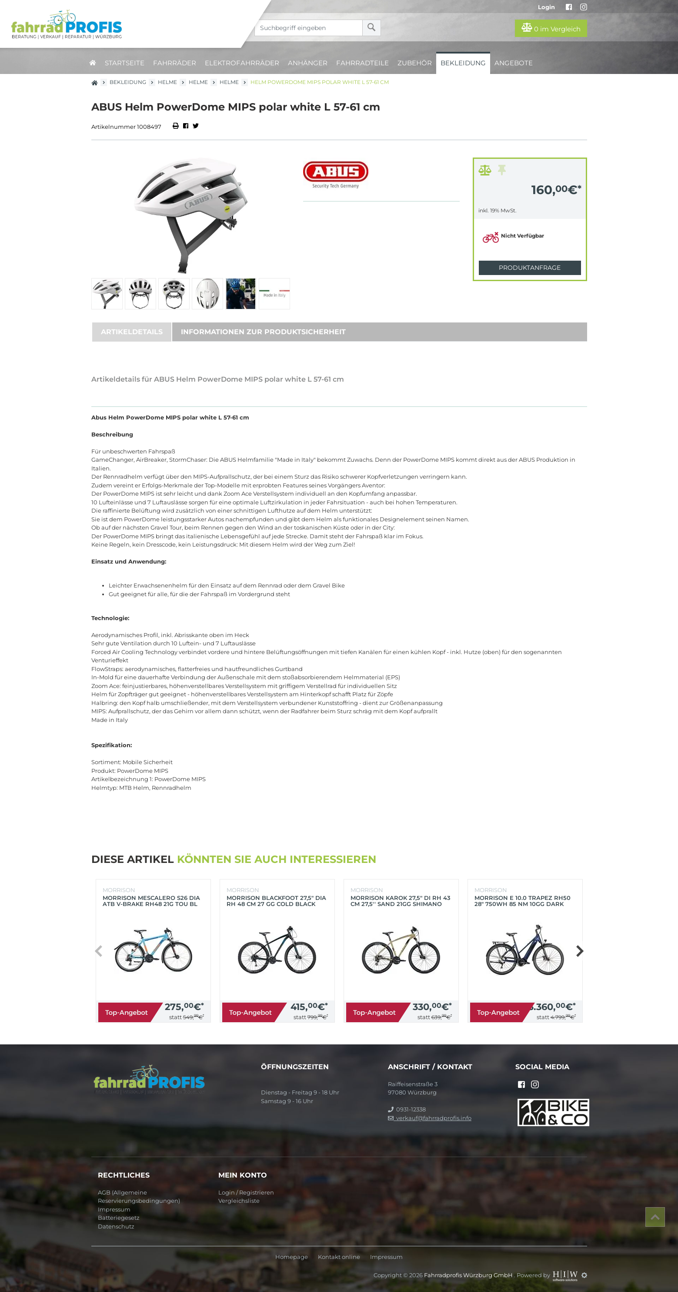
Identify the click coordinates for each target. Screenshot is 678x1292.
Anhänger (307, 63)
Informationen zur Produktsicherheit (263, 332)
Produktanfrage (530, 268)
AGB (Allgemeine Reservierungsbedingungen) (139, 1197)
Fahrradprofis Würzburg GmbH (469, 1275)
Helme (167, 82)
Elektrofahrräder (242, 63)
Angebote (513, 63)
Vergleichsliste (239, 1200)
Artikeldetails (132, 332)
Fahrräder (174, 63)
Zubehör (414, 63)
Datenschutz (116, 1226)
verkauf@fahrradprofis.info (429, 1117)
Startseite (124, 63)
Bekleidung (463, 63)
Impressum (114, 1209)
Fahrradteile (362, 63)
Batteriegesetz (119, 1217)
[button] (579, 950)
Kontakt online (339, 1257)
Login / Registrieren (246, 1192)
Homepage (291, 1257)
